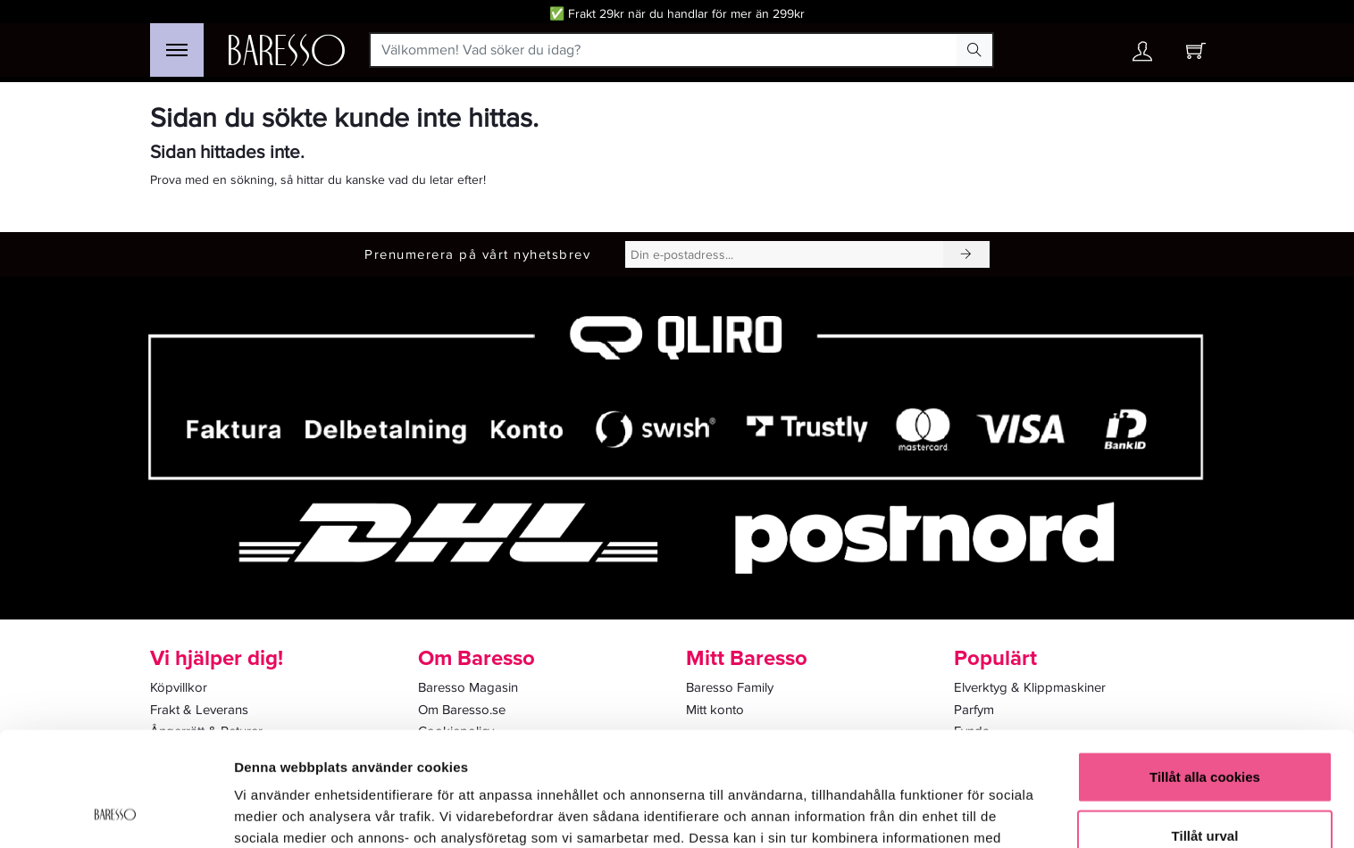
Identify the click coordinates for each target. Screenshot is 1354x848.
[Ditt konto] (1142, 55)
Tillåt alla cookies (1204, 672)
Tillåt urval (1205, 731)
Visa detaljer (970, 812)
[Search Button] (974, 50)
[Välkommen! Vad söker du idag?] (664, 50)
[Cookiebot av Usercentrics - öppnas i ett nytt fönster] (116, 813)
